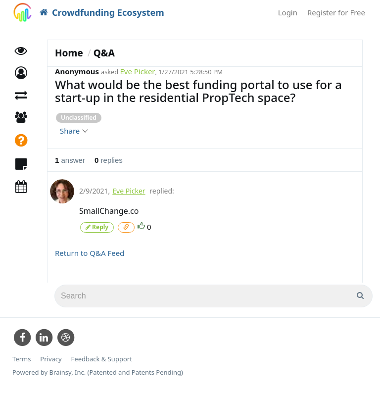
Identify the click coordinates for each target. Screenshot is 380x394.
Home (69, 53)
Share (73, 131)
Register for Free (336, 12)
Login (287, 12)
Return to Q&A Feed (89, 253)
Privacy (50, 359)
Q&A (104, 53)
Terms (21, 359)
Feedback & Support (101, 359)
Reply (97, 227)
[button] (21, 73)
